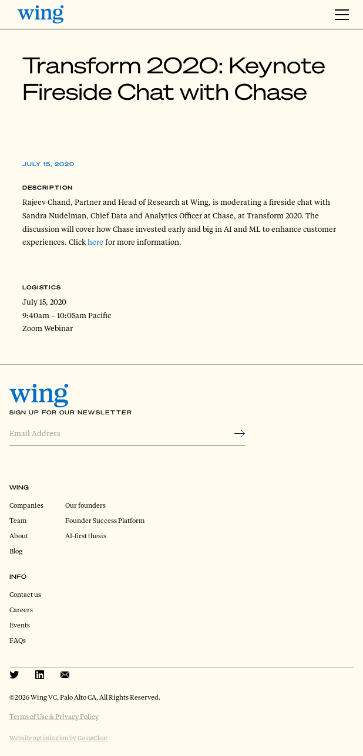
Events (19, 624)
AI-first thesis (85, 535)
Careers (21, 609)
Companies (26, 505)
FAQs (17, 640)
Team (17, 520)
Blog (15, 550)
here (95, 242)
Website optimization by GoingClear (58, 738)
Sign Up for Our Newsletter (71, 412)
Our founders (85, 505)
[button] (340, 15)
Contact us (25, 594)
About (18, 535)
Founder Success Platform (104, 520)
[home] (40, 14)
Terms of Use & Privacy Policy (54, 716)
